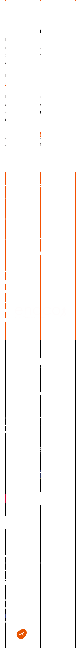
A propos (13, 270)
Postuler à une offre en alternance (37, 245)
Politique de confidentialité (46, 607)
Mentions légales (15, 607)
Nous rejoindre (19, 319)
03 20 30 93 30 (32, 133)
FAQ (9, 310)
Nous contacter (20, 281)
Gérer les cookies (15, 599)
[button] (21, 634)
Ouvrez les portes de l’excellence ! (38, 185)
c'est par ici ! (16, 83)
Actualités (15, 300)
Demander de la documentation (39, 201)
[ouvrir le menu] (72, 8)
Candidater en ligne (37, 221)
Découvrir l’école (21, 291)
